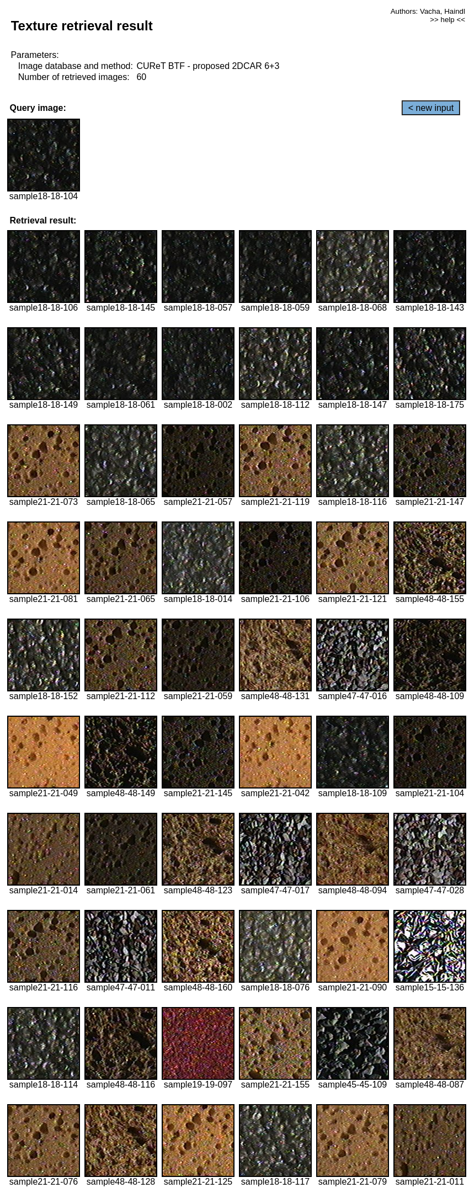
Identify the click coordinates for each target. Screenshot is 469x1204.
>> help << (447, 19)
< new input (431, 108)
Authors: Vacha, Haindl (428, 11)
